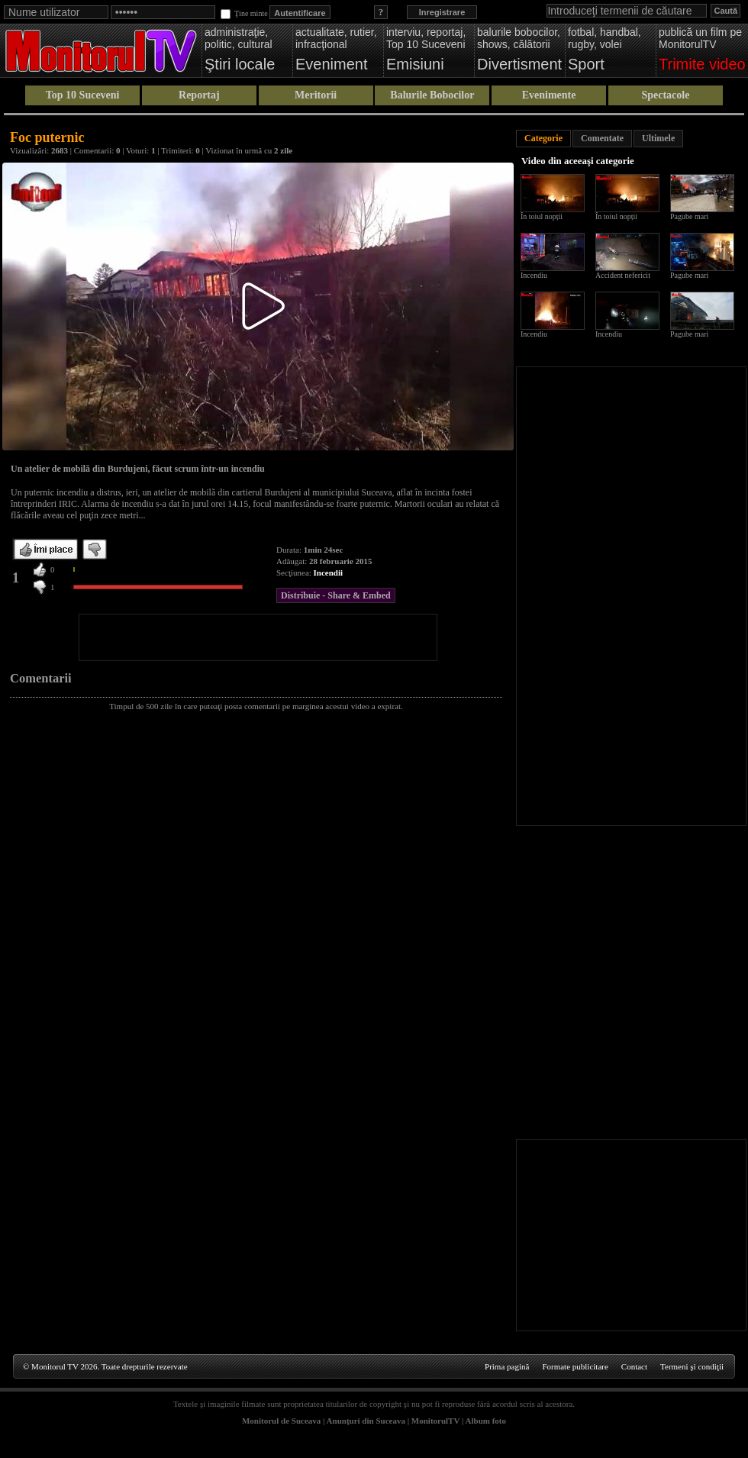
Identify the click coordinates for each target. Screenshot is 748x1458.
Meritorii (316, 95)
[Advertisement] (258, 637)
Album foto (486, 1420)
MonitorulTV (435, 1420)
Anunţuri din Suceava (366, 1420)
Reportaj (199, 95)
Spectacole (665, 95)
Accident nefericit (622, 275)
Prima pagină (507, 1366)
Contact (634, 1366)
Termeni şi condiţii (692, 1366)
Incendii (328, 572)
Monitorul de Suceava (281, 1420)
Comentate (602, 138)
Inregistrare (442, 12)
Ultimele (658, 138)
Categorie (543, 138)
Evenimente (549, 95)
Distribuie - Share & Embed (336, 595)
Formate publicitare (575, 1366)
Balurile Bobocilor (432, 95)
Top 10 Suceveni (83, 95)
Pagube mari (689, 216)
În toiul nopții (542, 216)
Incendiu (534, 275)
